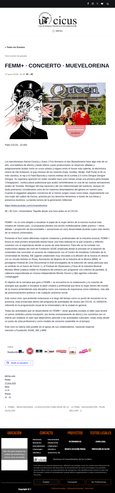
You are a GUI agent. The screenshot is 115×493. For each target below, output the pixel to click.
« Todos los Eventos (15, 47)
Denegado (72, 482)
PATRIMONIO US (75, 441)
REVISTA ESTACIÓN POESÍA (75, 449)
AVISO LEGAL (101, 441)
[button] (57, 31)
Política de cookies (58, 488)
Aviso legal (89, 488)
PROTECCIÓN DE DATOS (101, 449)
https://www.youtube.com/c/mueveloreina (26, 205)
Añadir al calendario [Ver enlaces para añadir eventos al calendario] (19, 363)
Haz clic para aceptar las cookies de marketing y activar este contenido (14, 454)
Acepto (46, 482)
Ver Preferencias (98, 482)
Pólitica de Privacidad (75, 488)
